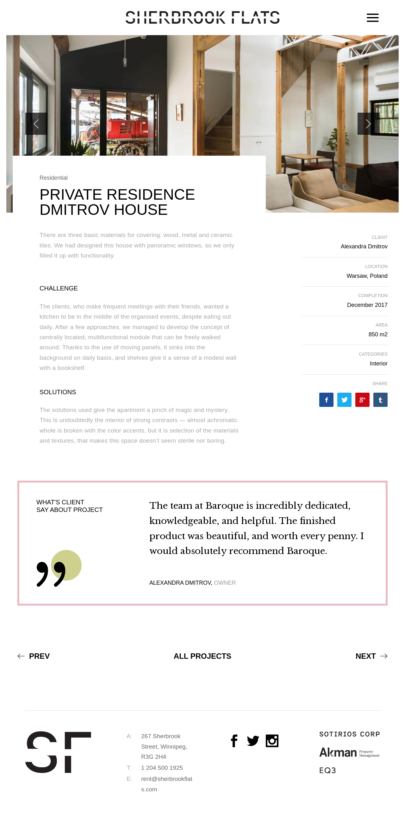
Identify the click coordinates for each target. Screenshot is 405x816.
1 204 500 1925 (162, 767)
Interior (379, 363)
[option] (202, 124)
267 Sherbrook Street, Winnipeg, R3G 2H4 (164, 746)
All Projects (202, 656)
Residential (54, 178)
